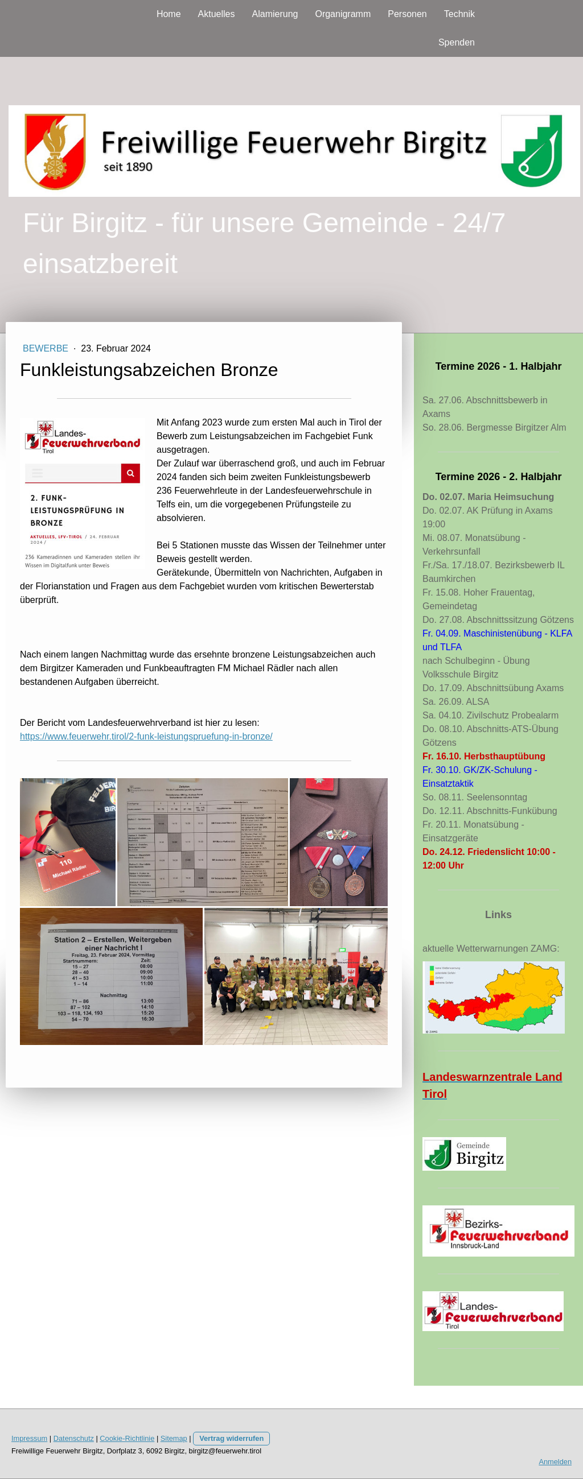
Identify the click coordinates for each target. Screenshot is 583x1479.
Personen (407, 14)
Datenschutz (74, 1438)
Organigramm (343, 14)
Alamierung (275, 14)
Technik (459, 14)
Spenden (456, 42)
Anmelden (555, 1461)
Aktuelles (216, 14)
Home (169, 14)
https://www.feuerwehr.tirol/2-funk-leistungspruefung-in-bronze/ (146, 736)
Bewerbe (47, 348)
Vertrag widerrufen (231, 1438)
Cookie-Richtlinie (127, 1438)
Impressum (29, 1438)
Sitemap (174, 1438)
